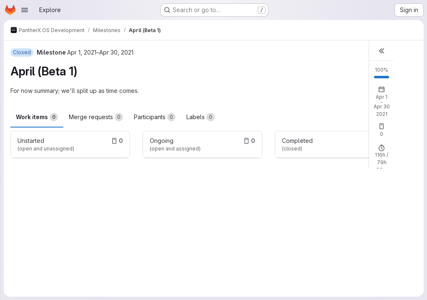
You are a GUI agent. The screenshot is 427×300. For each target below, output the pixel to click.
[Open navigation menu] (24, 10)
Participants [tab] (155, 117)
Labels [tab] (200, 117)
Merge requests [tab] (96, 117)
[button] (381, 50)
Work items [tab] (37, 117)
